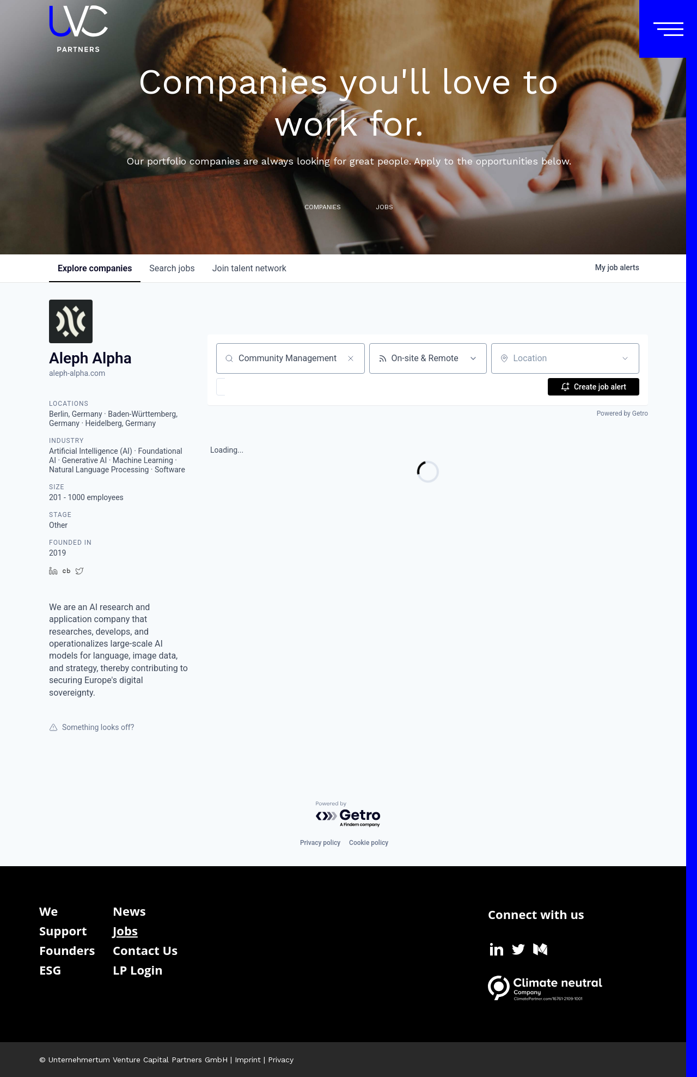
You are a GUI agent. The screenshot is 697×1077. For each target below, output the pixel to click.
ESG (50, 969)
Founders (67, 950)
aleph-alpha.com (77, 373)
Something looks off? (91, 727)
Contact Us (145, 950)
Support (63, 930)
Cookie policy (368, 843)
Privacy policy (320, 843)
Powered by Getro (622, 413)
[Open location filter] (625, 358)
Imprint (248, 1059)
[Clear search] (351, 358)
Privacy (281, 1059)
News (129, 910)
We (48, 910)
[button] (252, 386)
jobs (171, 268)
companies (95, 268)
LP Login (138, 969)
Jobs (125, 930)
